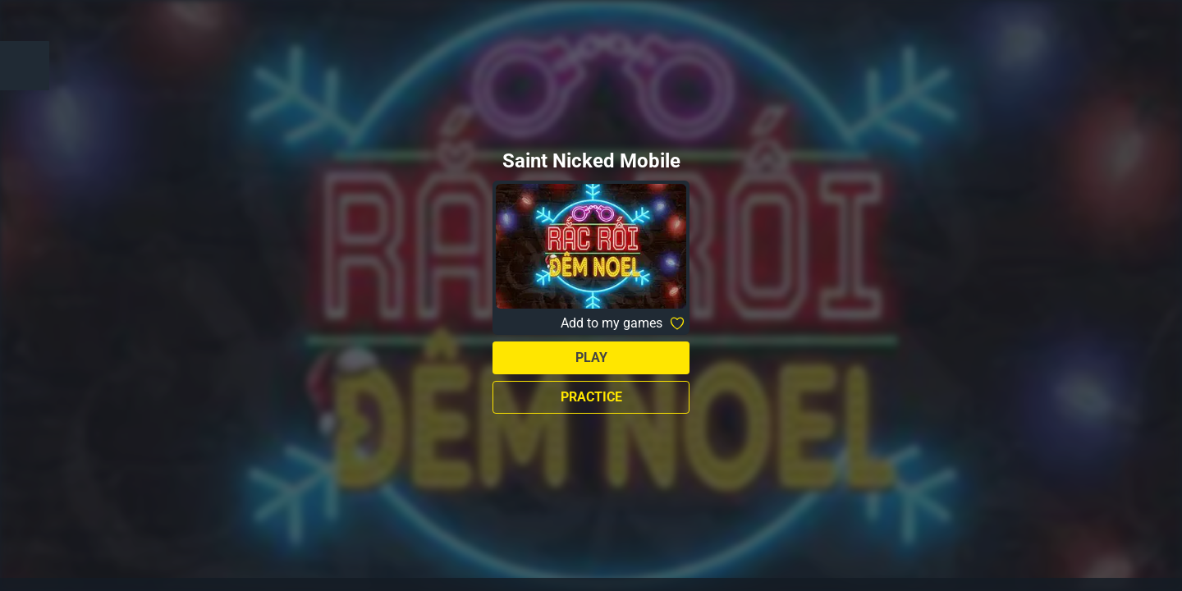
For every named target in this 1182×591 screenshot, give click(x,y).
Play (591, 357)
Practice (591, 397)
